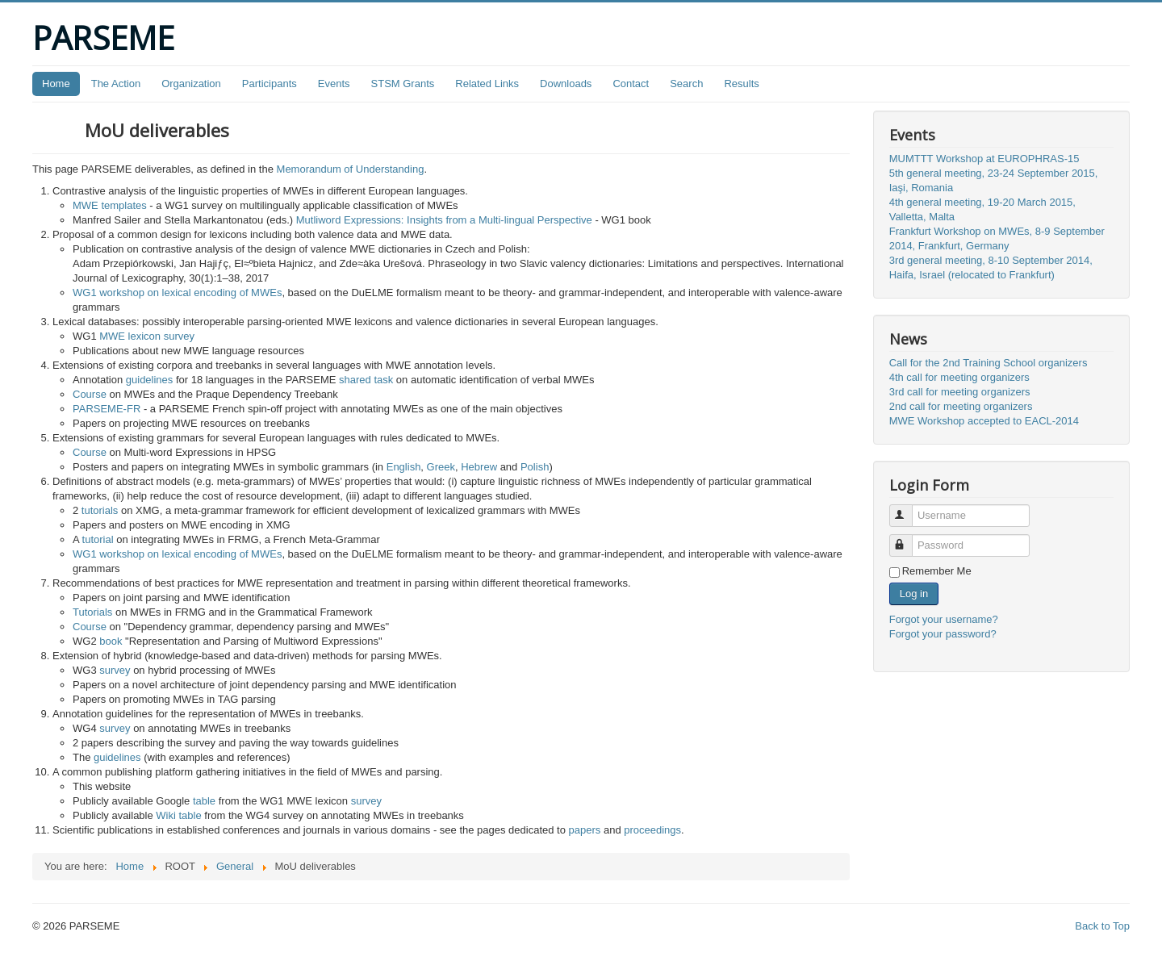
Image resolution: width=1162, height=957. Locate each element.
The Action (115, 83)
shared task (366, 380)
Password (908, 538)
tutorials (100, 510)
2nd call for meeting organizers (961, 406)
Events (334, 83)
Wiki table (178, 815)
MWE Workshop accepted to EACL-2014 (984, 421)
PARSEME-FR (106, 409)
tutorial (98, 539)
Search (686, 83)
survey (114, 670)
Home (56, 83)
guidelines (149, 380)
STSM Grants (403, 83)
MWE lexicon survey (146, 336)
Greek (441, 467)
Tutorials (92, 612)
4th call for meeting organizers (959, 377)
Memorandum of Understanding (350, 169)
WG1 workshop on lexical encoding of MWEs (177, 292)
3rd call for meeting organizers (959, 392)
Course (90, 394)
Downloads (565, 83)
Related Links (487, 83)
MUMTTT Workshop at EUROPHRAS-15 (984, 159)
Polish (534, 467)
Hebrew (479, 467)
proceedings (652, 830)
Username (908, 508)
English (404, 467)
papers (585, 830)
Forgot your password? (943, 634)
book (110, 641)
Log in (914, 593)
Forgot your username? (943, 619)
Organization (191, 83)
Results (741, 83)
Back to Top (1102, 926)
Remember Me (937, 571)
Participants (269, 83)
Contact (630, 83)
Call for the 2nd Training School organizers (988, 363)
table (204, 801)
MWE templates (110, 205)
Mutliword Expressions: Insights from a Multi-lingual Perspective (444, 220)
